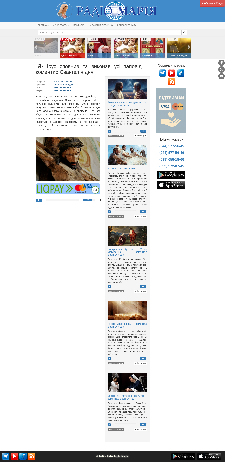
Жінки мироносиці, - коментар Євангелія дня (127, 325)
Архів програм (61, 25)
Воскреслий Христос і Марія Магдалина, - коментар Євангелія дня (127, 252)
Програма (43, 25)
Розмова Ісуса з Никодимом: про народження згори (127, 104)
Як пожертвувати (126, 25)
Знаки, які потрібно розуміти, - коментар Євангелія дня (127, 397)
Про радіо (78, 25)
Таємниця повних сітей (121, 168)
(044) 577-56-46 (171, 153)
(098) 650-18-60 (171, 159)
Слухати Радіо (212, 3)
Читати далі (140, 136)
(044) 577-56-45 (171, 146)
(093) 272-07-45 (171, 166)
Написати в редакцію (101, 25)
